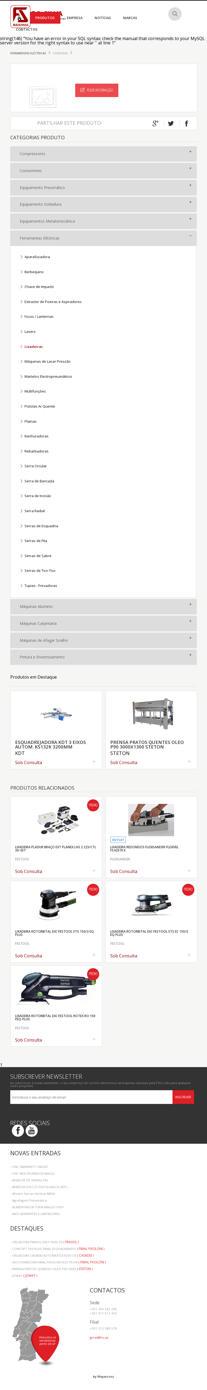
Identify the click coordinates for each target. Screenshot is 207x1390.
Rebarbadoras (34, 452)
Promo (93, 805)
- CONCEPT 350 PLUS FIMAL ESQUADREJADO (57, 1248)
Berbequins (32, 272)
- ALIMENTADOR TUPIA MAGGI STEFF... (38, 1207)
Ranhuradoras (34, 436)
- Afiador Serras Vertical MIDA (32, 1194)
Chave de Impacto (37, 287)
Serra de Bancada (37, 481)
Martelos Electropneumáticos (46, 377)
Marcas (130, 17)
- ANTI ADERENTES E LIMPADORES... (36, 1214)
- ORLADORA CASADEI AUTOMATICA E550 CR (52, 1255)
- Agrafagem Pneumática (28, 1200)
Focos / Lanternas (37, 317)
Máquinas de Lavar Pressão (45, 362)
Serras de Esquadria (39, 526)
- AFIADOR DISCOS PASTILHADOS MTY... (40, 1187)
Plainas (28, 422)
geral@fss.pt (99, 1337)
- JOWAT (23, 1275)
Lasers (28, 332)
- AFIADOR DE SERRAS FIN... (30, 1180)
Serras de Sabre (35, 556)
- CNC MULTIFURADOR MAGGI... (33, 1173)
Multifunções (33, 392)
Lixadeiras (61, 53)
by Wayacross (103, 1376)
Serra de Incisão (35, 496)
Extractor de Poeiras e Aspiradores (51, 302)
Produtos (45, 17)
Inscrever (183, 1097)
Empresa (74, 17)
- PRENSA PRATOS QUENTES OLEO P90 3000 (51, 1269)
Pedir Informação (96, 90)
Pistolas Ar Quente (37, 407)
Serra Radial (32, 511)
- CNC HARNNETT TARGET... (30, 1167)
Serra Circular (33, 466)
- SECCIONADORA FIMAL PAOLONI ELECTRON (58, 1262)
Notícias (103, 17)
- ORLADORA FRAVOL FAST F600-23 (44, 1242)
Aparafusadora (35, 257)
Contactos (26, 29)
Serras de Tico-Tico (38, 571)
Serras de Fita (33, 541)
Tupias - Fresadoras (38, 586)
